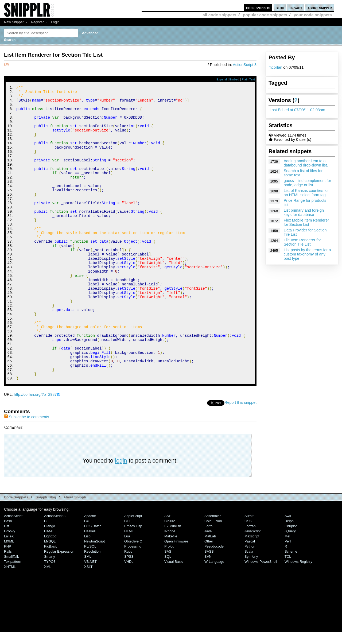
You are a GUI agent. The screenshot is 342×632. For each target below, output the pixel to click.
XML (47, 622)
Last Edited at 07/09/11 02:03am (297, 110)
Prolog (169, 602)
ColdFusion (213, 576)
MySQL (50, 597)
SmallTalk (11, 612)
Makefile (170, 592)
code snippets (258, 7)
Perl (288, 597)
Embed (234, 79)
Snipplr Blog (46, 552)
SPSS (129, 612)
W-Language (214, 617)
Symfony (251, 612)
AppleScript (133, 571)
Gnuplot (291, 581)
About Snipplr (74, 552)
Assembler (212, 571)
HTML (129, 586)
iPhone (169, 586)
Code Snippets (16, 552)
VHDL (129, 617)
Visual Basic (173, 617)
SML (87, 612)
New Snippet (14, 22)
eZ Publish (172, 581)
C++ (127, 576)
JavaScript (252, 586)
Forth (208, 581)
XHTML (10, 622)
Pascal (249, 597)
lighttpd (50, 592)
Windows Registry (298, 617)
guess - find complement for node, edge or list (307, 183)
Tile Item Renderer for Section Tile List (302, 242)
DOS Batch (93, 581)
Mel (287, 592)
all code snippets (219, 15)
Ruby (128, 607)
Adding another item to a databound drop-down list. (306, 163)
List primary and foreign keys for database (304, 212)
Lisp (87, 592)
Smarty (49, 612)
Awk (288, 571)
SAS (167, 607)
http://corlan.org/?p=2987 (35, 450)
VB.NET (90, 617)
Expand (221, 79)
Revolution (92, 607)
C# (86, 576)
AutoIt (249, 571)
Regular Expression (59, 607)
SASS (209, 607)
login (121, 516)
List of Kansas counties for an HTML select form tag (306, 192)
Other (208, 597)
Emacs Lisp (133, 581)
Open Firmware (176, 597)
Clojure (169, 576)
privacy (295, 7)
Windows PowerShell (260, 617)
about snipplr (320, 7)
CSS (248, 576)
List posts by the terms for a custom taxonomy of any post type (307, 254)
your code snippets (313, 15)
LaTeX (9, 592)
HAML (49, 586)
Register (37, 22)
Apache (90, 571)
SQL (167, 612)
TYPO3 (49, 617)
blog (280, 7)
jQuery (290, 586)
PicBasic (50, 602)
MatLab (210, 592)
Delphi (289, 576)
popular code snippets (265, 15)
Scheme (291, 607)
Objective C (133, 597)
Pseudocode (214, 602)
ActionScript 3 (244, 65)
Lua (127, 592)
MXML (9, 597)
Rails (8, 607)
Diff (6, 581)
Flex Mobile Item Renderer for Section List (306, 222)
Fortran (250, 581)
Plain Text (248, 79)
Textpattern (12, 617)
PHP (7, 602)
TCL (288, 612)
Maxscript (251, 592)
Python (249, 602)
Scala (248, 607)
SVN (208, 612)
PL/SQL (90, 602)
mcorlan (275, 67)
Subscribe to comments (26, 472)
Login (55, 22)
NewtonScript (94, 597)
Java (208, 586)
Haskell (89, 586)
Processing (132, 602)
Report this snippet (240, 458)
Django (49, 581)
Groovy (9, 586)
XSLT (88, 622)
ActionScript (13, 571)
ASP (167, 571)
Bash (8, 576)
